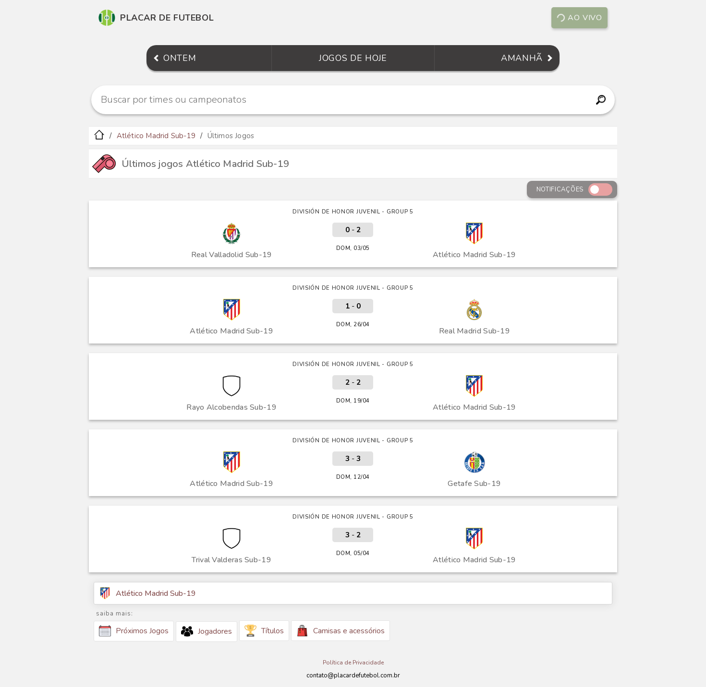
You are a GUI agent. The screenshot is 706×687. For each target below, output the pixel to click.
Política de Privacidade (353, 662)
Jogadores (206, 631)
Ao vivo (579, 17)
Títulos (264, 631)
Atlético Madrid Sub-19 (156, 136)
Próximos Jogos (134, 631)
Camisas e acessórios (340, 631)
